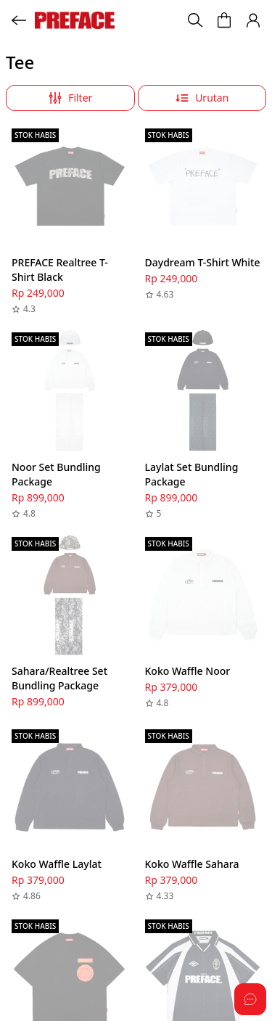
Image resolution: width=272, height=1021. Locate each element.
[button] (253, 20)
